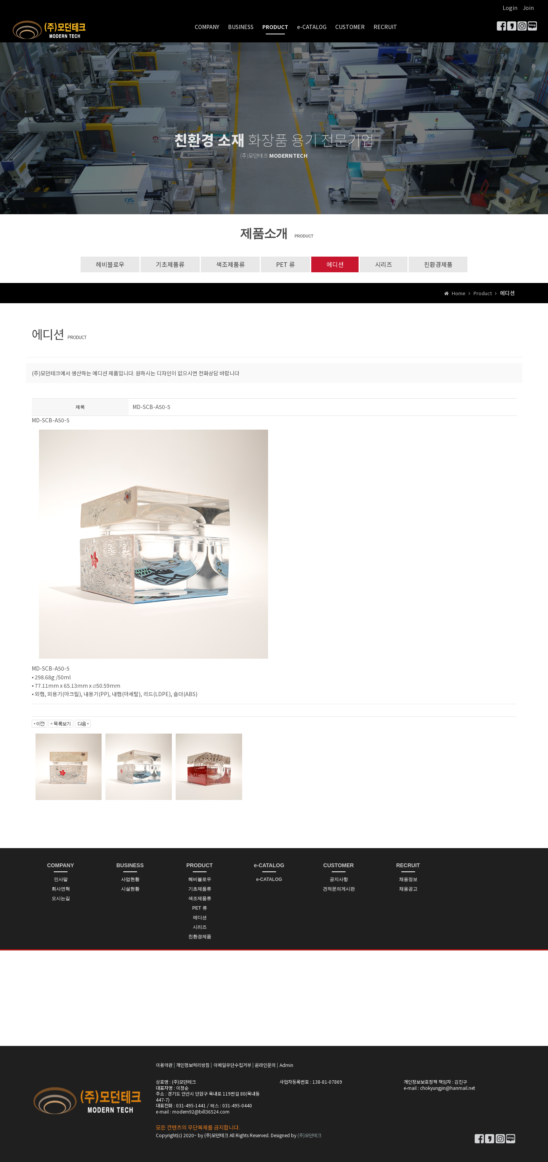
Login (510, 7)
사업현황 (130, 879)
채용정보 (408, 879)
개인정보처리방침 (193, 1065)
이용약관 (164, 1065)
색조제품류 (230, 264)
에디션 (335, 264)
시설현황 (130, 889)
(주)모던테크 (309, 1135)
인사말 (61, 879)
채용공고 (408, 889)
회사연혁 (61, 889)
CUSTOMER (350, 27)
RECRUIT (385, 27)
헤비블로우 (109, 264)
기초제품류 (169, 264)
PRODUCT (275, 27)
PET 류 (285, 264)
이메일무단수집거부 (232, 1065)
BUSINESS (241, 27)
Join (528, 7)
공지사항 (339, 879)
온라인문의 (265, 1065)
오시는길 (61, 898)
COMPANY (207, 27)
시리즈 (384, 264)
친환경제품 (438, 264)
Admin (286, 1065)
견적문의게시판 (339, 889)
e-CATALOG (312, 27)
